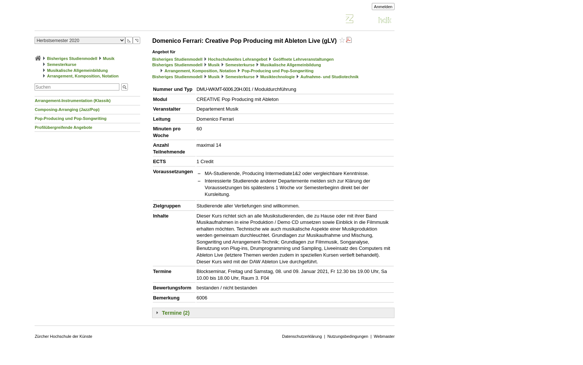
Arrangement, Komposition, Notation (83, 76)
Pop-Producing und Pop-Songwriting (70, 118)
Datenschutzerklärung (302, 336)
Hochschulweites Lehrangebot (238, 59)
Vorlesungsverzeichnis (89, 20)
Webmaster (384, 336)
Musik (109, 58)
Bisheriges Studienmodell (72, 58)
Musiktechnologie (277, 76)
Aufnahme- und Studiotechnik (329, 76)
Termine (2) (175, 313)
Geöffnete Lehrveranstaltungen (303, 59)
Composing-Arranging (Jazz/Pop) (67, 109)
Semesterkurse (61, 64)
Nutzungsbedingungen (347, 336)
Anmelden (383, 6)
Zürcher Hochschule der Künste (63, 336)
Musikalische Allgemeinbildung (77, 70)
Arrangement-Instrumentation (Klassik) (72, 100)
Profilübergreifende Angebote (63, 127)
